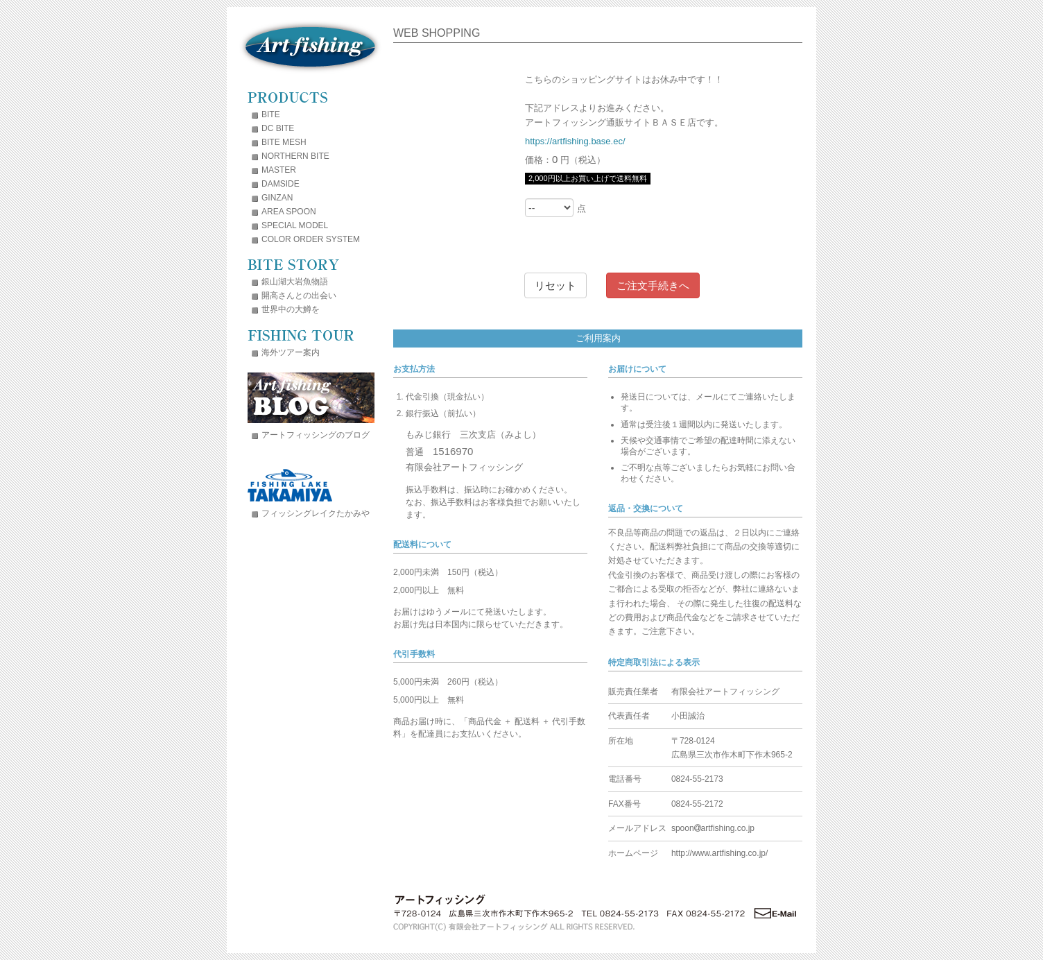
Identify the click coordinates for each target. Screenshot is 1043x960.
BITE (270, 114)
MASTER (278, 170)
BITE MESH (284, 142)
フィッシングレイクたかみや (315, 513)
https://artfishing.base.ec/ (575, 141)
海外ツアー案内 (290, 352)
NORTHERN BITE (295, 156)
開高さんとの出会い (298, 295)
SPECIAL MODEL (294, 225)
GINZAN (277, 198)
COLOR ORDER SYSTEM (310, 239)
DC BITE (277, 128)
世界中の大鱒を (290, 309)
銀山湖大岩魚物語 (294, 281)
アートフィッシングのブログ (315, 435)
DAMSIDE (280, 184)
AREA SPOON (288, 211)
